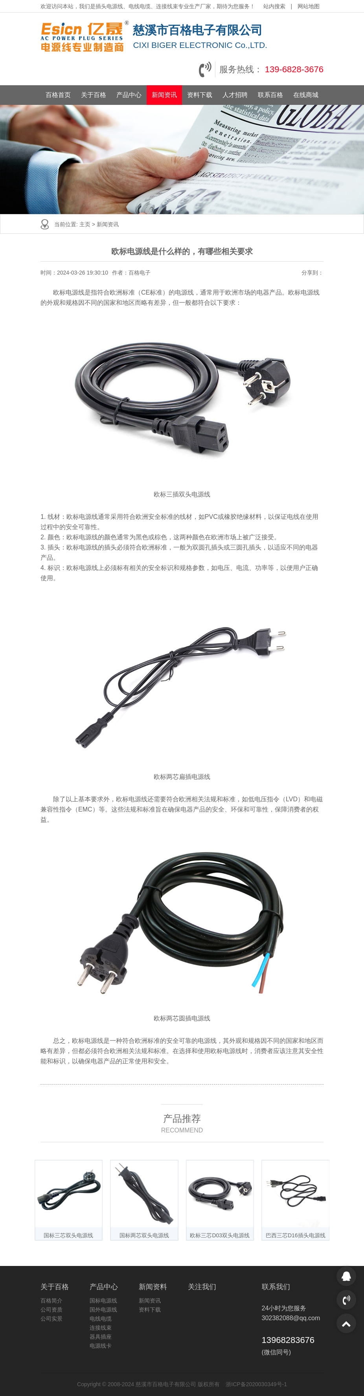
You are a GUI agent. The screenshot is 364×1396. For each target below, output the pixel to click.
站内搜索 (275, 6)
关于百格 (93, 95)
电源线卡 (101, 1346)
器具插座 (101, 1337)
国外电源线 (103, 1309)
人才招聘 (235, 95)
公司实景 (51, 1318)
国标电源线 (103, 1300)
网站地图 (309, 6)
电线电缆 (101, 1318)
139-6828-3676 (294, 69)
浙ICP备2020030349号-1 (256, 1384)
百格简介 (51, 1300)
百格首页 (58, 95)
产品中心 (129, 95)
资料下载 (199, 95)
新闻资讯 (164, 95)
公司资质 (51, 1309)
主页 (84, 224)
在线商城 (305, 95)
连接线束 (101, 1328)
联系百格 (270, 95)
